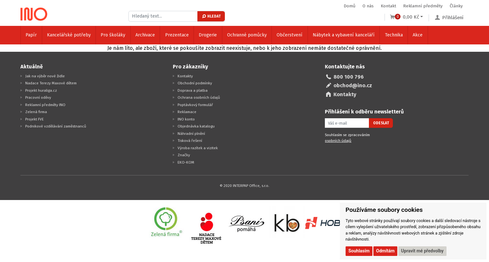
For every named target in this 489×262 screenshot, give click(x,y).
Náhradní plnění (191, 133)
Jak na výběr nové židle (45, 76)
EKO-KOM (186, 162)
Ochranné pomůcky (247, 35)
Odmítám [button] (385, 250)
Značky (184, 155)
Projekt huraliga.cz (41, 90)
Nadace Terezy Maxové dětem (51, 83)
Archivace (145, 35)
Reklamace (187, 112)
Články (456, 6)
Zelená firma (36, 112)
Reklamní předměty (423, 6)
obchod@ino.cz (352, 85)
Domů (349, 6)
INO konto (186, 119)
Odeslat (381, 123)
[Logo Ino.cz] (33, 14)
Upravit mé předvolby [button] (422, 250)
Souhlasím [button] (359, 250)
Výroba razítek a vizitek (198, 148)
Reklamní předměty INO (45, 105)
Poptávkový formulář (195, 105)
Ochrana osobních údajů (199, 97)
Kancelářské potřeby (69, 35)
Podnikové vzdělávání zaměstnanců (55, 126)
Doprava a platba (193, 90)
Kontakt (388, 6)
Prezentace (177, 35)
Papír (31, 35)
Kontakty (185, 76)
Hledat (211, 16)
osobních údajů (338, 140)
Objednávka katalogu (196, 126)
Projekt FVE (34, 119)
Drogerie (208, 35)
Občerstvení (289, 35)
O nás (368, 6)
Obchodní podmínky (195, 83)
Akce (418, 35)
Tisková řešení (190, 140)
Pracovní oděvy (38, 97)
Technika (394, 35)
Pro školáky (113, 35)
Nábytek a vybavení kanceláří (344, 35)
